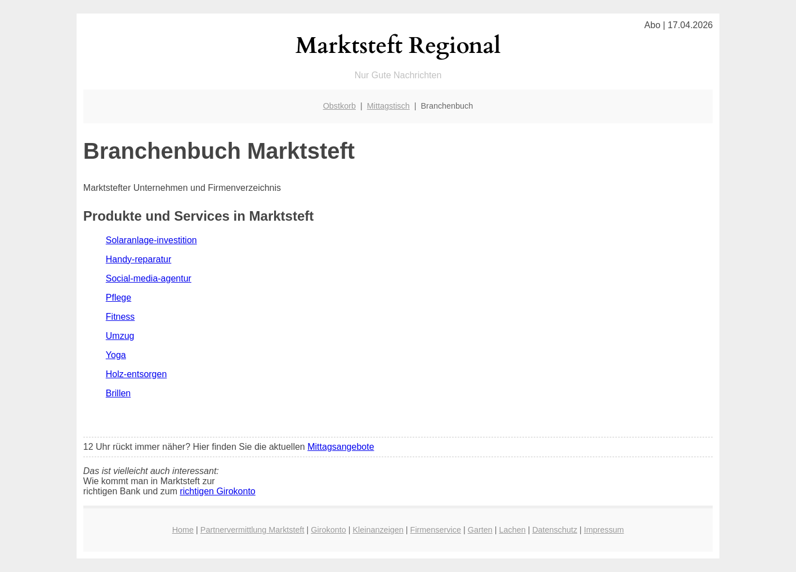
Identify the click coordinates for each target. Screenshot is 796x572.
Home (183, 529)
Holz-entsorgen (136, 374)
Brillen (118, 393)
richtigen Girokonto (217, 491)
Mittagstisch (388, 105)
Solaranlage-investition (151, 240)
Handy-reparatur (139, 259)
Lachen (512, 529)
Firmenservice (435, 529)
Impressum (604, 529)
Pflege (118, 297)
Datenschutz (554, 529)
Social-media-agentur (148, 278)
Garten (480, 529)
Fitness (120, 316)
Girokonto (328, 529)
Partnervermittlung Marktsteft (252, 529)
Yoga (116, 355)
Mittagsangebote (340, 447)
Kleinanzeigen (377, 529)
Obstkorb (339, 105)
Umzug (120, 336)
